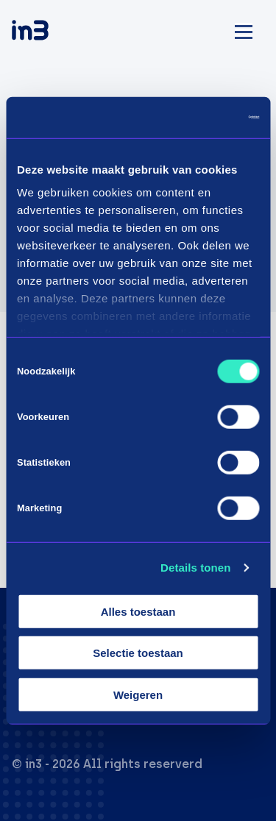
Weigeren (138, 694)
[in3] (56, 33)
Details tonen (195, 567)
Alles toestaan (138, 611)
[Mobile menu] (243, 29)
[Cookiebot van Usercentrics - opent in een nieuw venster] (196, 117)
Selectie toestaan (138, 653)
